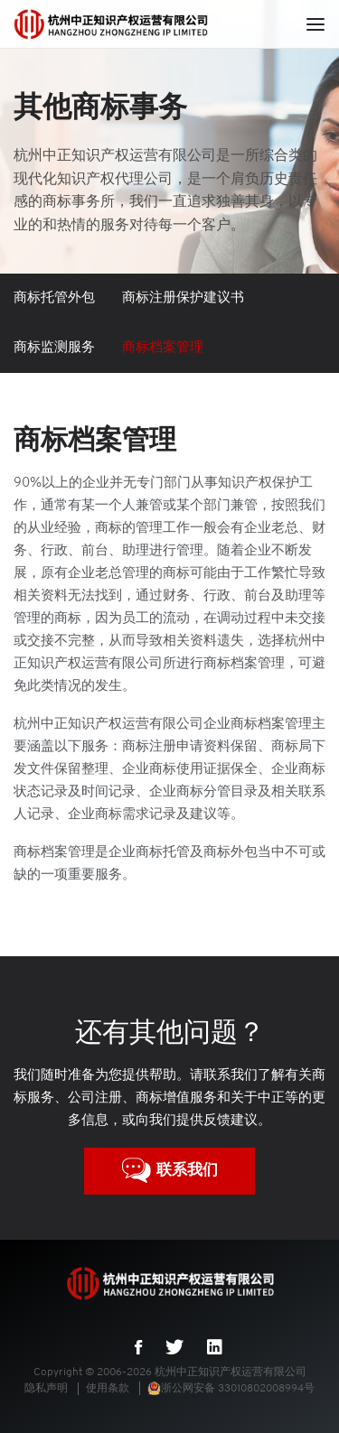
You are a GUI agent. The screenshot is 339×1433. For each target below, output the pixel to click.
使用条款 (107, 1388)
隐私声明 (46, 1388)
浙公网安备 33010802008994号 (231, 1388)
